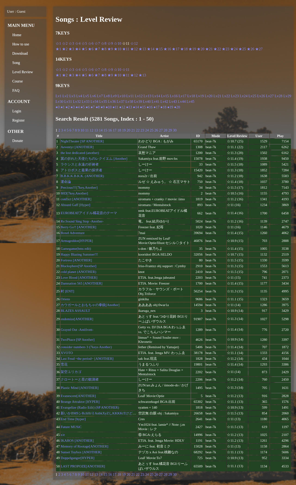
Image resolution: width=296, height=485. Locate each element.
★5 (84, 49)
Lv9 (114, 96)
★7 (97, 49)
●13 (129, 107)
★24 (233, 49)
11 (87, 130)
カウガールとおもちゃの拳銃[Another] (90, 305)
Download (20, 53)
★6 (90, 49)
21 (133, 130)
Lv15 (165, 96)
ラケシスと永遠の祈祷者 (80, 164)
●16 (150, 107)
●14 (136, 107)
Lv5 (86, 96)
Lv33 (85, 101)
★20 (200, 49)
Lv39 (138, 101)
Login (16, 111)
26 (156, 130)
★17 (175, 49)
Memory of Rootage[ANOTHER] (84, 446)
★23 (225, 49)
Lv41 (156, 101)
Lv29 (287, 96)
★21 (209, 49)
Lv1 (59, 96)
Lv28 (279, 96)
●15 (143, 107)
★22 (217, 49)
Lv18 (191, 96)
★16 (167, 49)
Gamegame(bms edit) (76, 248)
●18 (163, 107)
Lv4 (79, 96)
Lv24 (243, 96)
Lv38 (129, 101)
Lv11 (130, 96)
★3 (71, 49)
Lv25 (252, 96)
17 (114, 130)
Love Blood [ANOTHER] (79, 277)
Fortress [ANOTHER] (76, 260)
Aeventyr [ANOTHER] (77, 147)
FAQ (15, 90)
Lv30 (59, 101)
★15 (159, 49)
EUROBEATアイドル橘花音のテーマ (89, 213)
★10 (117, 49)
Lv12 (139, 96)
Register (18, 120)
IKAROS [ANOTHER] (77, 440)
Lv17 (182, 96)
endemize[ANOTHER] (77, 319)
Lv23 (235, 96)
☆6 (90, 43)
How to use (20, 44)
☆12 (134, 43)
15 (105, 130)
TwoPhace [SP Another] (77, 339)
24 (147, 130)
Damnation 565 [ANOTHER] (81, 283)
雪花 (64, 364)
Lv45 (190, 101)
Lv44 (182, 101)
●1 (63, 107)
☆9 (110, 43)
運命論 (66, 182)
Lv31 (68, 101)
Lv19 (200, 96)
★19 (192, 49)
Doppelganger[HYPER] (77, 458)
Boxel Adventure (72, 233)
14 (100, 130)
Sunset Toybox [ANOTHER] (81, 452)
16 (110, 130)
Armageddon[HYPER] (77, 241)
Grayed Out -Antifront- (77, 330)
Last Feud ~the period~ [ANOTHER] (87, 358)
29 (170, 130)
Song (16, 63)
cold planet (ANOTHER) (78, 272)
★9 (110, 49)
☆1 (58, 43)
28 (165, 130)
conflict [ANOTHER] (76, 199)
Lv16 (174, 96)
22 (137, 130)
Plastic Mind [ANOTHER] (80, 388)
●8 (98, 107)
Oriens (65, 299)
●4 (78, 107)
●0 (58, 107)
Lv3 (72, 96)
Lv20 (209, 96)
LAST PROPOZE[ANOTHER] (83, 466)
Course (17, 81)
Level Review (22, 72)
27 (161, 130)
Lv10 (121, 96)
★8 (103, 49)
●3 (73, 107)
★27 (258, 49)
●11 (115, 107)
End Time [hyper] (73, 419)
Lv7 (100, 96)
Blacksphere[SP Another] (78, 266)
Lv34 (94, 101)
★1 (58, 49)
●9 (103, 107)
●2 (67, 107)
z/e (63, 435)
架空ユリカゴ (71, 372)
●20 (177, 107)
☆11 (125, 70)
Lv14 (156, 96)
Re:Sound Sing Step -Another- (82, 221)
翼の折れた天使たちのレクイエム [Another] (94, 158)
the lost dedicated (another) (80, 153)
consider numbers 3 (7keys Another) (86, 347)
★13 (142, 49)
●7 (93, 107)
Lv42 (164, 101)
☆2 (65, 43)
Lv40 (147, 101)
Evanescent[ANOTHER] (78, 396)
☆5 (84, 43)
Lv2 (65, 96)
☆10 (117, 43)
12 (91, 130)
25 (151, 130)
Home (16, 35)
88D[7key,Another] (74, 193)
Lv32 (77, 101)
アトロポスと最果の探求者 (81, 170)
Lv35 (103, 101)
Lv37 (120, 101)
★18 (184, 49)
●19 (170, 107)
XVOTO (67, 353)
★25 (242, 49)
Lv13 (147, 96)
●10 (109, 107)
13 (96, 130)
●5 (82, 107)
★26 (250, 49)
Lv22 (226, 96)
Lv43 (173, 101)
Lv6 (93, 96)
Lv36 (112, 101)
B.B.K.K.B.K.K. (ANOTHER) (82, 176)
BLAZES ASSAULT (75, 311)
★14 (150, 49)
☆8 (103, 43)
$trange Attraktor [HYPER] (80, 402)
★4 (77, 49)
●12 (122, 107)
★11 (125, 49)
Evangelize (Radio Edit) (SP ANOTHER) (90, 407)
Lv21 (217, 96)
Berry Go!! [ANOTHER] (78, 227)
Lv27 (270, 96)
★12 (134, 49)
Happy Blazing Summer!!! (79, 254)
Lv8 (107, 96)
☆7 (97, 43)
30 (174, 130)
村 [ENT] (67, 291)
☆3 (71, 43)
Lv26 (261, 96)
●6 (88, 107)
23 (142, 130)
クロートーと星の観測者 (80, 379)
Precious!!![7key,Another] (79, 187)
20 (128, 130)
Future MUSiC (71, 427)
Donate (17, 141)
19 (124, 130)
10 (82, 130)
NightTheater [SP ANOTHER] (82, 141)
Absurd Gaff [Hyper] (75, 205)
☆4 (77, 43)
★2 (65, 49)
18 (119, 130)
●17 (157, 107)
